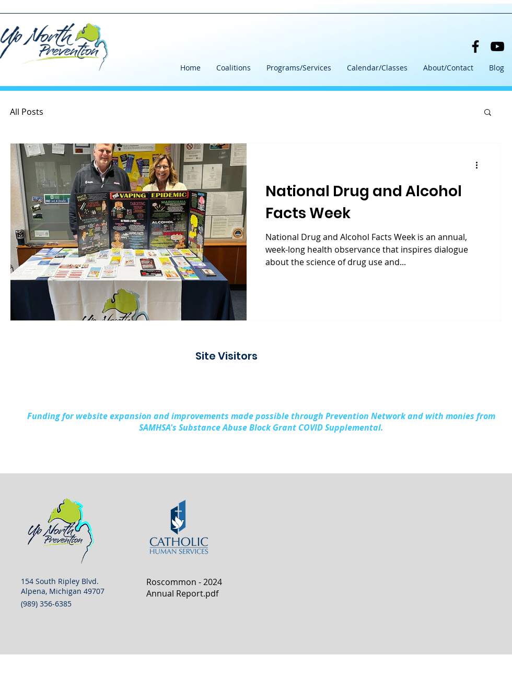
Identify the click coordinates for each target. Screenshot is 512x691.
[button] (233, 67)
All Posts (26, 111)
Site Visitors (226, 356)
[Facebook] (475, 46)
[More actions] (480, 165)
